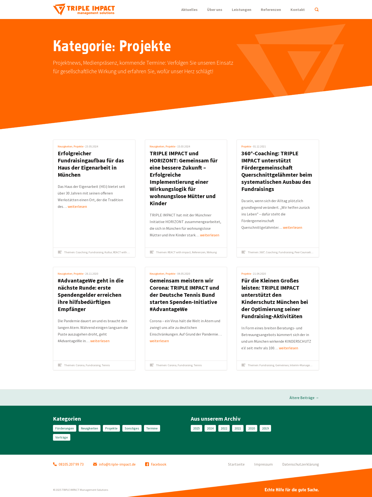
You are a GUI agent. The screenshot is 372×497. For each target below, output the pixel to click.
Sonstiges (132, 428)
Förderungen (64, 428)
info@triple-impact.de (114, 464)
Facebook (155, 464)
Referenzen (271, 9)
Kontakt (298, 9)
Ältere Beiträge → (304, 397)
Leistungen (241, 9)
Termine (152, 428)
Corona (80, 365)
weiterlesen (77, 206)
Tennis (106, 365)
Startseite (236, 464)
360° (262, 252)
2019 (265, 428)
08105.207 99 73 (68, 464)
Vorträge (61, 437)
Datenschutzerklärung (300, 464)
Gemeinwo (282, 365)
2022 (224, 428)
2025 (196, 428)
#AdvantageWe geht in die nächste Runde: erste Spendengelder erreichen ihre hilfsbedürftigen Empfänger (91, 295)
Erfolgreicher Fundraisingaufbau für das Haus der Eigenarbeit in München (91, 164)
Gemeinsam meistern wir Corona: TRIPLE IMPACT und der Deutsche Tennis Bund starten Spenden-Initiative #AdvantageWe (184, 295)
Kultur (108, 252)
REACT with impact (124, 252)
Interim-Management (303, 365)
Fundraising (96, 252)
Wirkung (212, 252)
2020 (251, 428)
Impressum (263, 464)
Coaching (81, 252)
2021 (237, 428)
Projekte (78, 146)
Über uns (214, 9)
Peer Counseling (304, 252)
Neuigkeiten (65, 146)
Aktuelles (189, 9)
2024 (210, 428)
